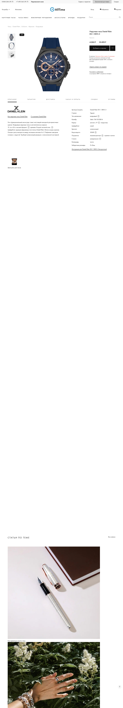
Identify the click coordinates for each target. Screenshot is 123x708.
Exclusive (24, 27)
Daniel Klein (16, 27)
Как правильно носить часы (16, 641)
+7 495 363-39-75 (22, 2)
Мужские (31, 27)
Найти (119, 17)
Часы (9, 27)
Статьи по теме (19, 537)
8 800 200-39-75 (7, 2)
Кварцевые (39, 27)
